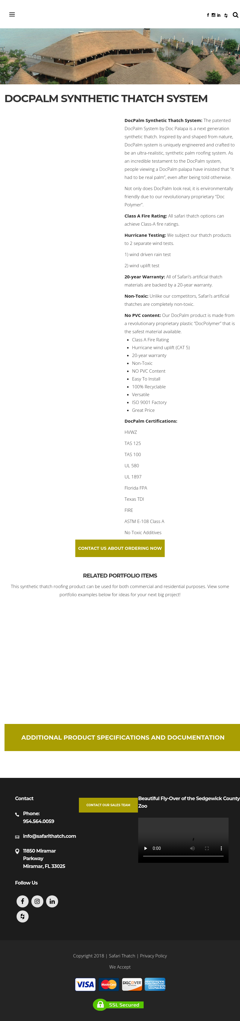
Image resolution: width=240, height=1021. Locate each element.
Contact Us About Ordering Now (120, 548)
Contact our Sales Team (108, 805)
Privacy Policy (153, 956)
